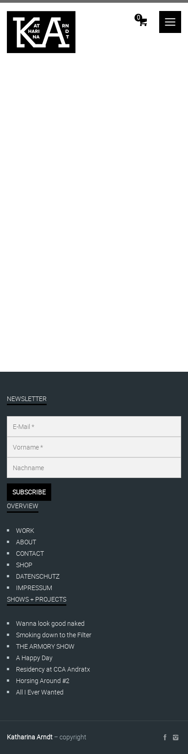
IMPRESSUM (34, 587)
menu (170, 22)
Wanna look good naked (50, 623)
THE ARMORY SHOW (45, 646)
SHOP (24, 564)
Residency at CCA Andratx (53, 669)
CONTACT (30, 553)
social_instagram (175, 737)
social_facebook (164, 737)
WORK (25, 530)
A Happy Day (34, 657)
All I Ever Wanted (40, 692)
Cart (138, 17)
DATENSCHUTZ (37, 576)
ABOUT (26, 541)
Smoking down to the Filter (53, 634)
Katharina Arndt (30, 736)
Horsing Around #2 (43, 680)
